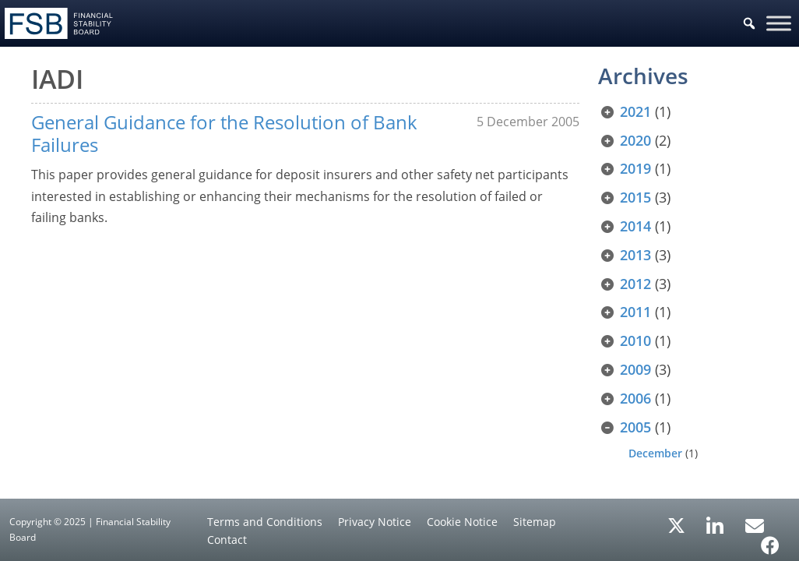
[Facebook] (770, 540)
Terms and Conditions (264, 521)
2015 (635, 197)
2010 (635, 340)
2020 (635, 140)
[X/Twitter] (676, 524)
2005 (635, 427)
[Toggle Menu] (778, 23)
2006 (635, 398)
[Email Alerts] (754, 524)
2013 (635, 254)
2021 (635, 111)
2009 (635, 369)
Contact (227, 539)
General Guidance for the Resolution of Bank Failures (224, 133)
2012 (635, 283)
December (655, 453)
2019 (635, 168)
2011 (635, 311)
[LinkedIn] (715, 520)
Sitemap (534, 521)
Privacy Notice (374, 521)
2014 (635, 226)
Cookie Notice (462, 521)
